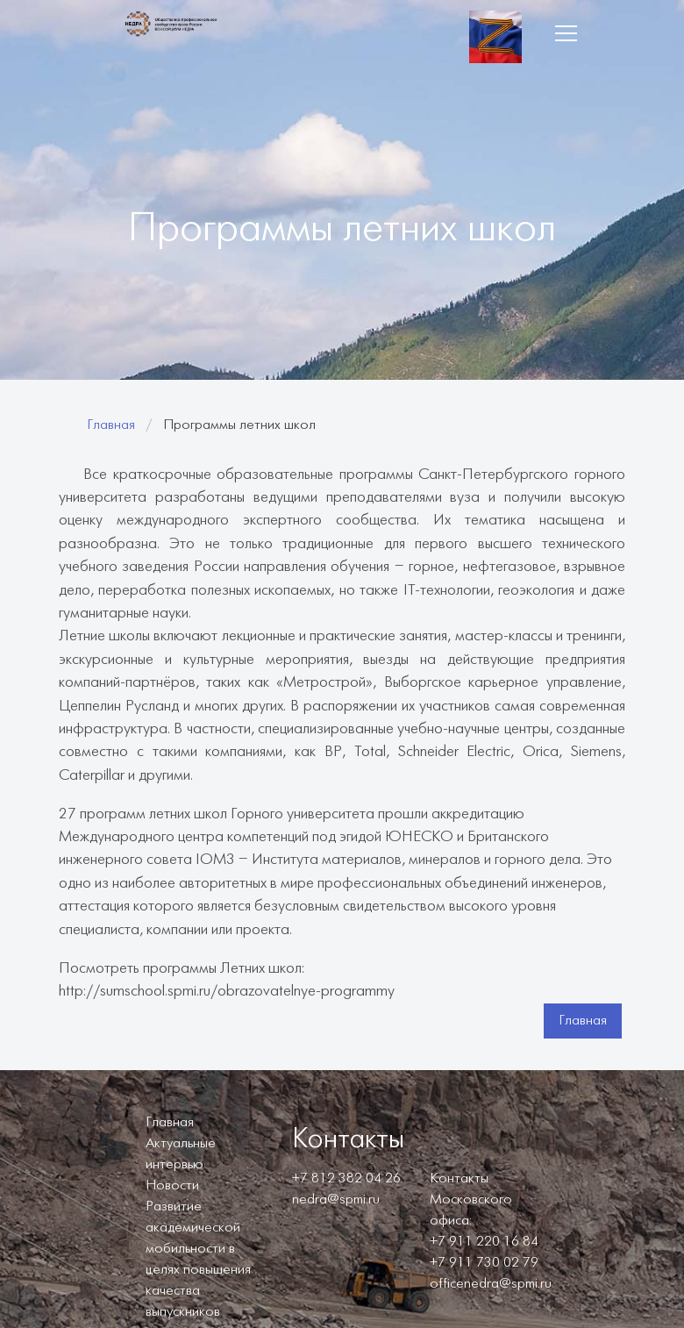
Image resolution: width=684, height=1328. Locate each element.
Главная (111, 425)
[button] (565, 33)
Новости (172, 1185)
